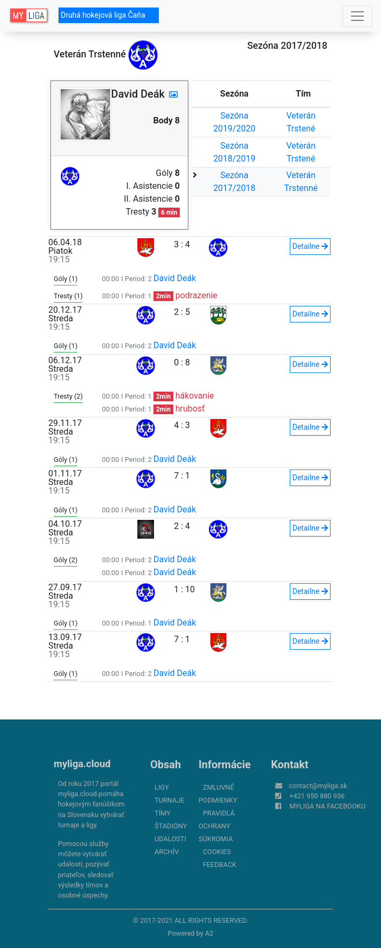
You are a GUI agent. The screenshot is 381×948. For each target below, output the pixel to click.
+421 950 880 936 (317, 796)
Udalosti (170, 839)
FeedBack (220, 865)
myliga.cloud (82, 763)
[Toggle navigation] (357, 16)
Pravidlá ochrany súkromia (217, 826)
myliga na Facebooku (327, 806)
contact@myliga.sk (318, 786)
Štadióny (171, 826)
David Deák (174, 278)
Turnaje (170, 800)
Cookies (217, 852)
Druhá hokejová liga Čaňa (109, 15)
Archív (167, 852)
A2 (209, 933)
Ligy (162, 787)
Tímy (163, 813)
